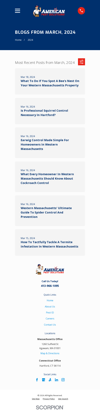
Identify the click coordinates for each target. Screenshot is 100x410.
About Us (50, 306)
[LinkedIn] (56, 379)
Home (50, 300)
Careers (50, 318)
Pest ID (50, 312)
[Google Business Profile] (43, 379)
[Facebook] (37, 379)
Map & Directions (49, 353)
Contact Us (50, 324)
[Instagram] (63, 379)
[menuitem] (36, 399)
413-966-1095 (50, 286)
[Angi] (50, 379)
